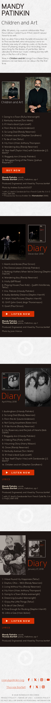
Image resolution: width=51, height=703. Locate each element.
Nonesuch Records (29, 695)
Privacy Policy (8, 697)
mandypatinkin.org (12, 680)
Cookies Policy (42, 697)
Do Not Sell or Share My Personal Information (25, 700)
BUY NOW (13, 170)
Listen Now (18, 313)
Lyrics (6, 479)
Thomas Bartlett (16, 687)
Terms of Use (25, 697)
